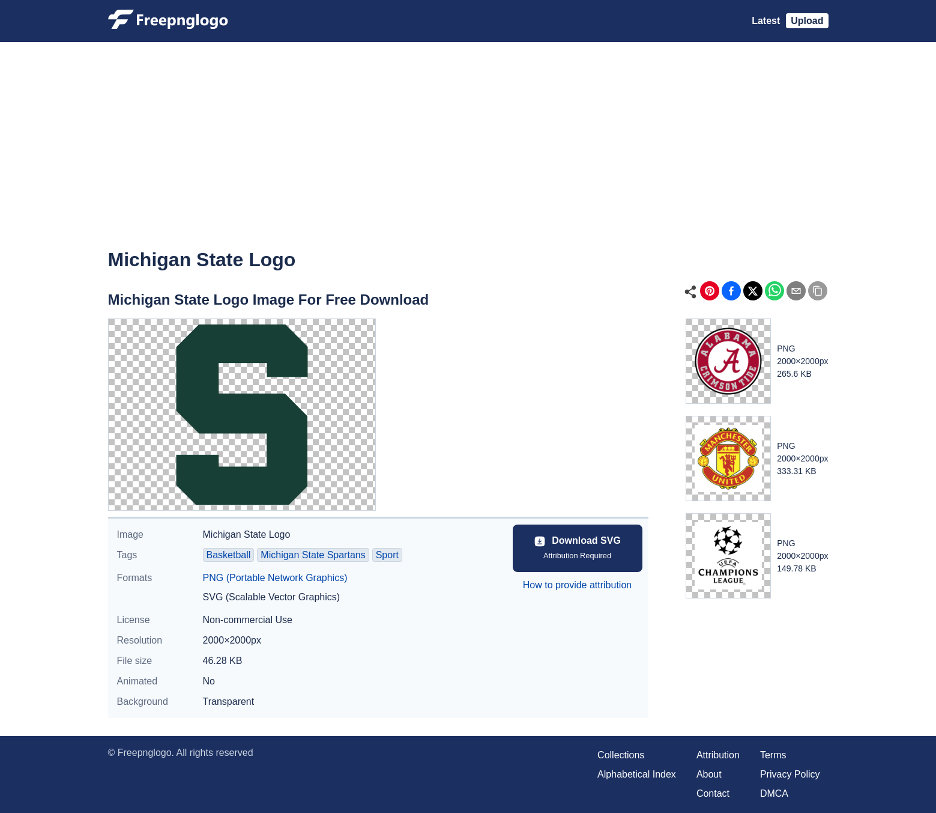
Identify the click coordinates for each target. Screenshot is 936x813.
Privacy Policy (790, 774)
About (709, 774)
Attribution (718, 755)
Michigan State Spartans (313, 555)
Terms (773, 755)
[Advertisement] (468, 154)
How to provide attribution (577, 585)
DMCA (774, 793)
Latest (766, 21)
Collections (620, 755)
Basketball (229, 555)
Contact (712, 793)
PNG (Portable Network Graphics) (275, 578)
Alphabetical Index (636, 774)
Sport (387, 555)
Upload (807, 21)
